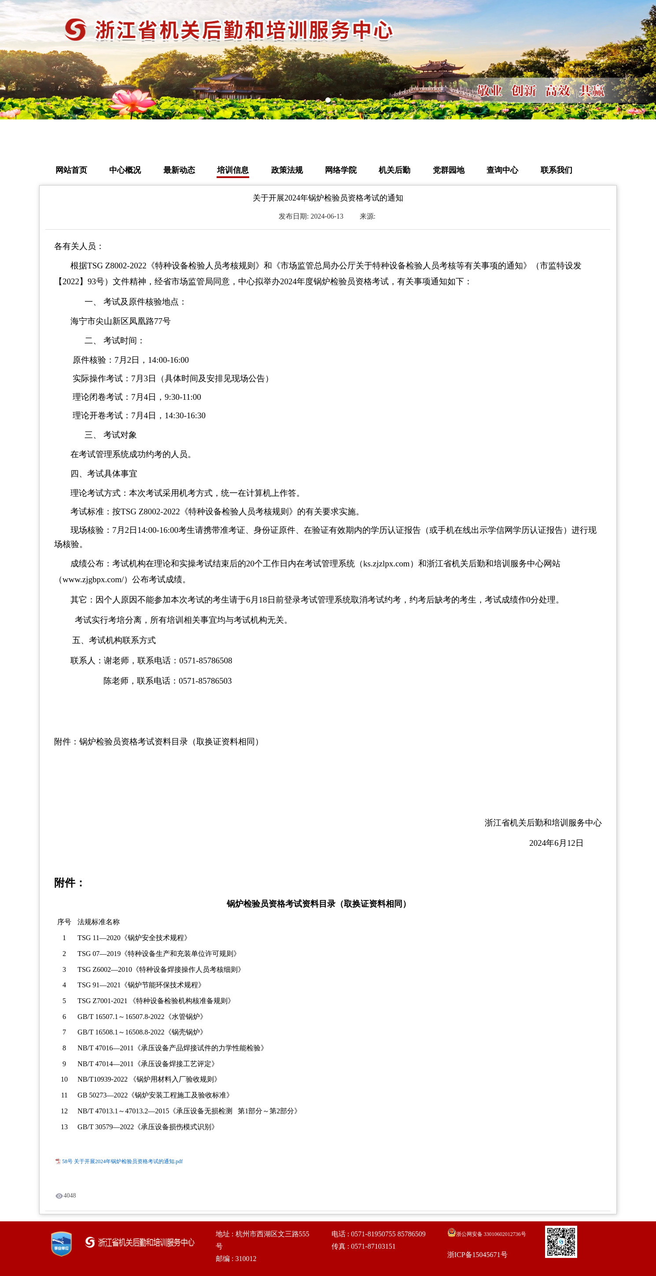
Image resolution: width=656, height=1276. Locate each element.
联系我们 (556, 170)
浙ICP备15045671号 (477, 1254)
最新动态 (179, 170)
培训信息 (233, 170)
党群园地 (448, 170)
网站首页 (71, 170)
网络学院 (341, 170)
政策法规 (287, 170)
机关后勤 (394, 170)
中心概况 (125, 170)
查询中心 (502, 170)
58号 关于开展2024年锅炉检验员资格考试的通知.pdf (122, 1161)
